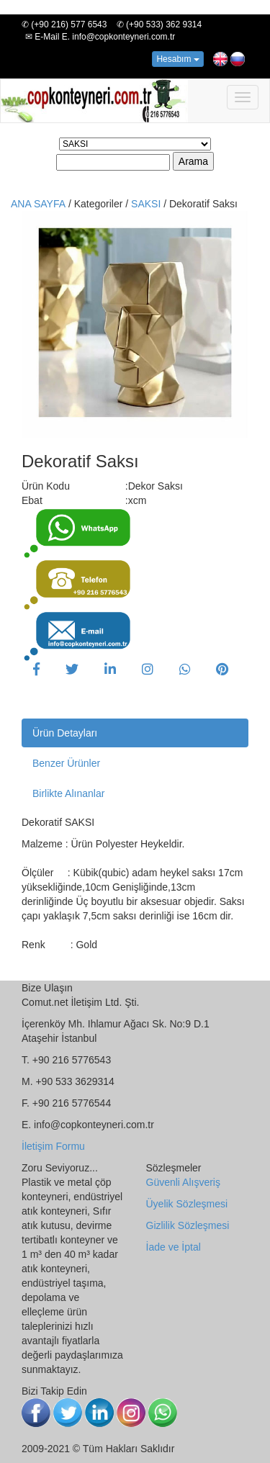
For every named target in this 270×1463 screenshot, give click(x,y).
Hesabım (177, 59)
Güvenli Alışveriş (183, 1182)
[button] (36, 669)
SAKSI (147, 204)
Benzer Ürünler (66, 763)
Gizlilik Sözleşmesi (188, 1225)
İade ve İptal (173, 1247)
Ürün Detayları (64, 733)
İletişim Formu (53, 1146)
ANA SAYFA (38, 204)
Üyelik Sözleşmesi (187, 1204)
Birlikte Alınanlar (68, 793)
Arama (193, 161)
